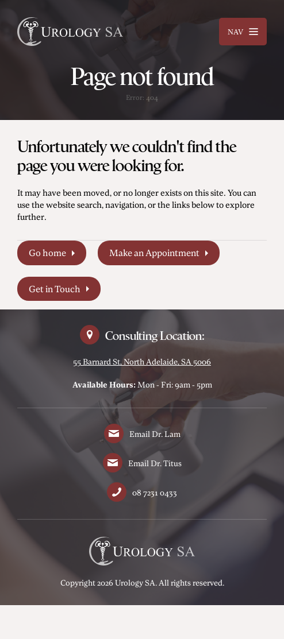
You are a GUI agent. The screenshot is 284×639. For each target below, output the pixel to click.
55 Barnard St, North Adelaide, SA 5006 (142, 361)
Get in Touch (54, 289)
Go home (47, 252)
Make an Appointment (154, 252)
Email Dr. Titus (155, 463)
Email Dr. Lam (155, 434)
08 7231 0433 (154, 492)
